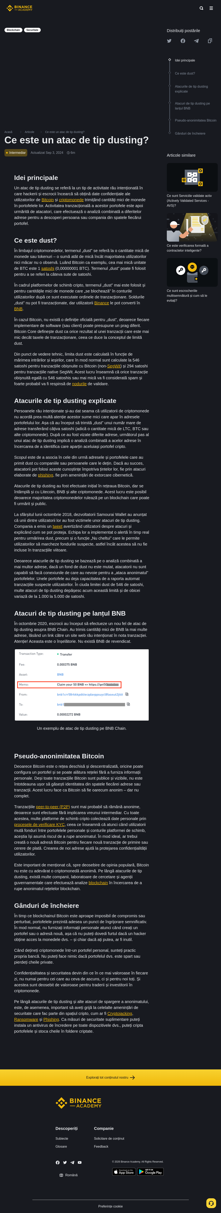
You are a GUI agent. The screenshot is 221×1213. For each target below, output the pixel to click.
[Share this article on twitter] (169, 40)
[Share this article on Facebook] (182, 40)
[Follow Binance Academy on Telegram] (72, 1162)
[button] (211, 8)
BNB (18, 309)
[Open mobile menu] (211, 8)
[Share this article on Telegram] (196, 40)
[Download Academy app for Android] (150, 1172)
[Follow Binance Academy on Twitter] (65, 1162)
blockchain (98, 882)
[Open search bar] (200, 8)
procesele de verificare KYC (39, 824)
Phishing (51, 1019)
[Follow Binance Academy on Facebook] (58, 1163)
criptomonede (71, 200)
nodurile (79, 384)
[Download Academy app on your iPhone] (124, 1172)
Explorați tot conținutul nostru (110, 1078)
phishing (45, 475)
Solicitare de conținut (109, 1138)
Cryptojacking (119, 1013)
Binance (101, 303)
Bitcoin (48, 200)
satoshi (47, 268)
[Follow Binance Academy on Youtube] (80, 1162)
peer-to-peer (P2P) (53, 807)
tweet (57, 526)
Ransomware (26, 1019)
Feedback (101, 1146)
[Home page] (19, 8)
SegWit (113, 366)
